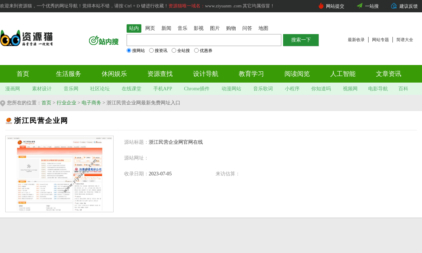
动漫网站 (231, 88)
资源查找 (160, 73)
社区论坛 (100, 88)
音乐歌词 (263, 88)
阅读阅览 (297, 73)
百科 (403, 88)
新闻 (166, 28)
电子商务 (91, 102)
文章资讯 (388, 73)
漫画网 (12, 88)
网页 (150, 28)
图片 (215, 28)
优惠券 (203, 50)
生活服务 (68, 73)
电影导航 (378, 88)
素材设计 (42, 88)
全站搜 (181, 50)
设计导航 (205, 73)
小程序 (292, 88)
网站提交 (335, 6)
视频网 (350, 88)
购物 (231, 28)
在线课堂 (131, 88)
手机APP (162, 88)
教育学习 (251, 73)
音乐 (182, 28)
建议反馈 (408, 6)
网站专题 (380, 39)
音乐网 (71, 88)
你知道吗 (321, 88)
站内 (134, 28)
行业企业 (66, 102)
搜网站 (136, 50)
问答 (247, 28)
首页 (23, 73)
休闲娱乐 (114, 73)
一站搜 (372, 6)
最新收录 (356, 39)
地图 (263, 28)
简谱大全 (404, 39)
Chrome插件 (197, 88)
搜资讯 (158, 50)
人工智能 (343, 73)
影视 (199, 28)
